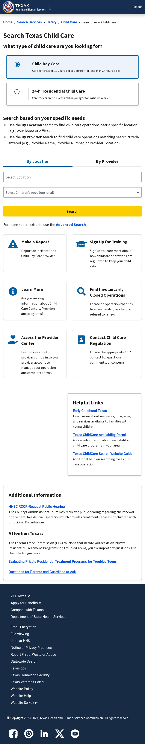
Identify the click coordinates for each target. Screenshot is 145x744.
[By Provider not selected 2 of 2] (107, 161)
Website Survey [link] (24, 703)
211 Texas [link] (20, 596)
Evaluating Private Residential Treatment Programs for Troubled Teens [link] (63, 562)
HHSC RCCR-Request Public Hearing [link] (37, 507)
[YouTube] (75, 734)
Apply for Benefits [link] (26, 603)
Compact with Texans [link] (27, 610)
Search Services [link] (29, 22)
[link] (24, 7)
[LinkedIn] (44, 734)
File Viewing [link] (20, 634)
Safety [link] (51, 22)
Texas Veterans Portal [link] (27, 682)
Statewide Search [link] (24, 661)
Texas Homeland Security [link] (30, 675)
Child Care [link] (69, 22)
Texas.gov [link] (18, 668)
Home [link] (7, 22)
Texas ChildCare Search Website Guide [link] (103, 454)
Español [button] (138, 7)
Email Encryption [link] (23, 627)
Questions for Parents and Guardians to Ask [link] (42, 572)
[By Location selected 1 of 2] (37, 161)
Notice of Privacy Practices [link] (31, 648)
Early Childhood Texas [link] (90, 411)
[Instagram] (29, 734)
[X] (59, 734)
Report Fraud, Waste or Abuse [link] (33, 655)
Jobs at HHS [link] (20, 641)
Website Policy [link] (22, 689)
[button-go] (50, 7)
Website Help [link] (21, 696)
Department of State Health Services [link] (38, 617)
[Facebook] (13, 734)
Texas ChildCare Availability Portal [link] (99, 435)
